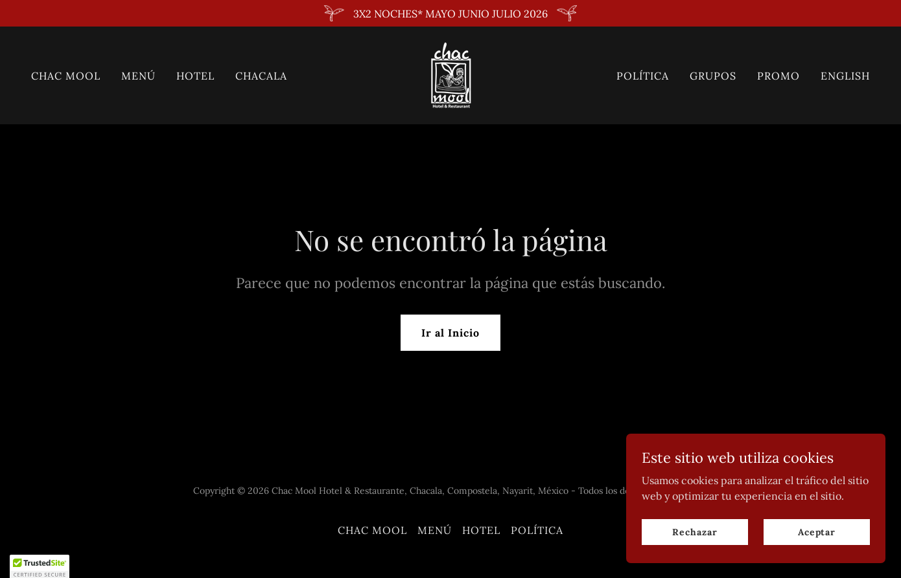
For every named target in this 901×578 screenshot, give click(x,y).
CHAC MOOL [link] (65, 75)
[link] (450, 74)
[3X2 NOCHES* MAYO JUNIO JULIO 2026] (450, 13)
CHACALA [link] (261, 75)
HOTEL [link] (195, 75)
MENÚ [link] (138, 75)
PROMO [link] (778, 75)
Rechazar (694, 558)
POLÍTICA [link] (642, 75)
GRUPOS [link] (713, 75)
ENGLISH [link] (845, 75)
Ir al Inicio (450, 332)
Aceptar (817, 558)
